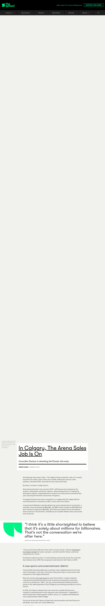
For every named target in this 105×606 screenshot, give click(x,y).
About (86, 13)
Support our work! (94, 5)
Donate (71, 13)
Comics (41, 13)
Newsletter (56, 13)
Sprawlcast (25, 13)
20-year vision (41, 578)
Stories (9, 13)
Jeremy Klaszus (23, 467)
